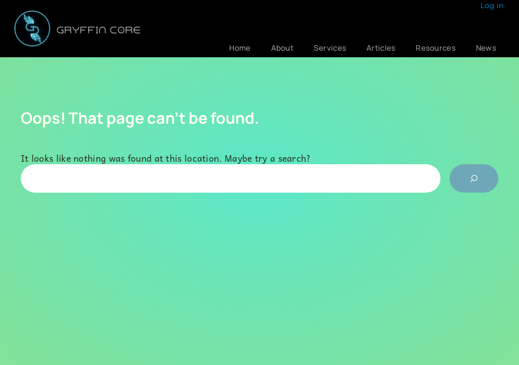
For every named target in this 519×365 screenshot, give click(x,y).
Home (240, 48)
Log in (492, 5)
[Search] (474, 178)
